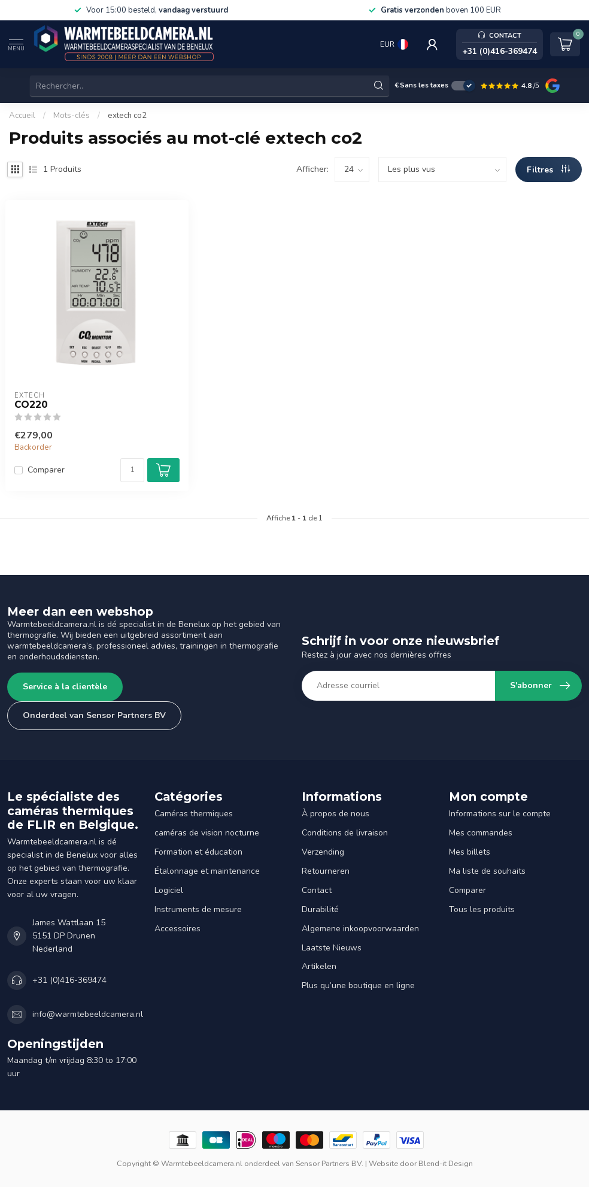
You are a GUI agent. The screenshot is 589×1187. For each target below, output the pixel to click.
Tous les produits (482, 909)
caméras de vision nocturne (206, 832)
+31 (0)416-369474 (69, 980)
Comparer (46, 469)
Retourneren (326, 871)
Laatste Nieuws (332, 947)
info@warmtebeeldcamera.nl (87, 1014)
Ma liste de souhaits (487, 871)
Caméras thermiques (193, 813)
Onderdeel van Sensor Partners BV (94, 715)
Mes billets (469, 852)
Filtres (548, 169)
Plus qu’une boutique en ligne (358, 985)
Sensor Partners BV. (329, 1163)
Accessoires (177, 928)
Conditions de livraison (345, 832)
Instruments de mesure (198, 909)
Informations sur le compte (500, 813)
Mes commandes (480, 832)
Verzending (323, 852)
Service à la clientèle (65, 686)
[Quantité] (132, 470)
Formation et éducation (198, 852)
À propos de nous (335, 813)
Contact (317, 890)
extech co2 (127, 115)
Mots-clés (71, 115)
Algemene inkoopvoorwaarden (360, 928)
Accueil (22, 115)
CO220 (31, 404)
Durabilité (320, 909)
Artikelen (319, 966)
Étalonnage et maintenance (207, 871)
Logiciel (168, 890)
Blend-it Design (445, 1163)
